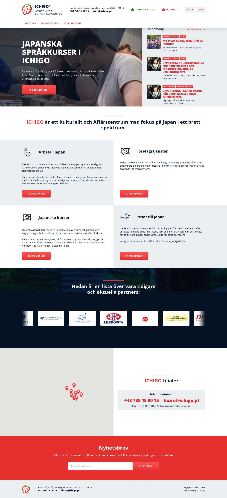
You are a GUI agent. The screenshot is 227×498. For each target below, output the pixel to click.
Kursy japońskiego (184, 86)
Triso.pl (201, 490)
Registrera (145, 466)
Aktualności (169, 86)
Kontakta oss (72, 23)
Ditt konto (172, 9)
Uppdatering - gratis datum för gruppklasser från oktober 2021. (182, 94)
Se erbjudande (36, 193)
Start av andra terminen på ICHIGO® (183, 42)
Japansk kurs (49, 23)
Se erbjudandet (40, 90)
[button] (74, 385)
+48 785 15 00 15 (79, 10)
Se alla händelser (194, 29)
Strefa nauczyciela (146, 9)
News (183, 37)
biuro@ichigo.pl (102, 10)
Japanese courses (170, 37)
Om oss (29, 23)
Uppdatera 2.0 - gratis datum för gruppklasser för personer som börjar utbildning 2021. (183, 67)
